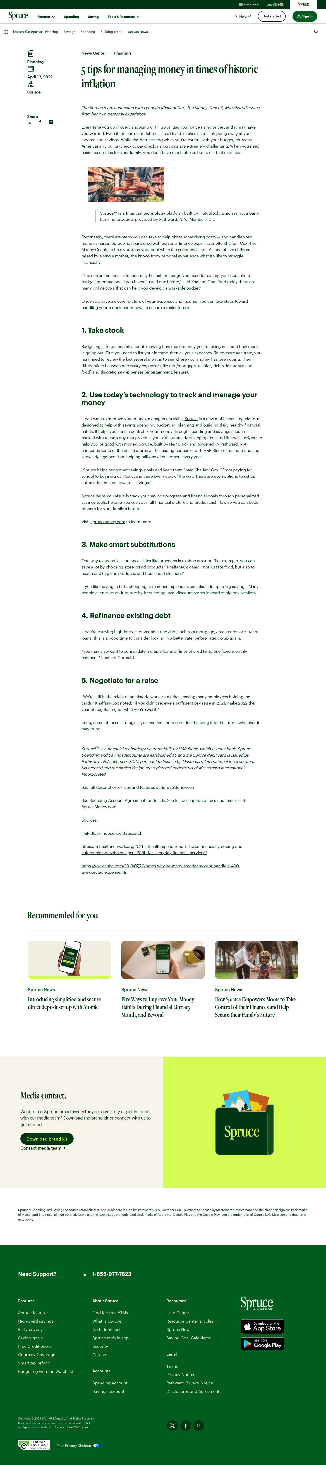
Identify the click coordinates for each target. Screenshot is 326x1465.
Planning (51, 32)
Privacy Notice (180, 1374)
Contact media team (40, 1148)
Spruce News (138, 32)
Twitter (172, 1425)
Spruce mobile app (110, 1337)
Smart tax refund (34, 1362)
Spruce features (33, 1312)
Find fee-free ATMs (110, 1312)
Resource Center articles (189, 1321)
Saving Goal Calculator (188, 1337)
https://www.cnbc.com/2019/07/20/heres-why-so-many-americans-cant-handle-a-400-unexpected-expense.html (161, 869)
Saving (93, 17)
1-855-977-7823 (112, 1274)
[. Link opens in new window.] (37, 1445)
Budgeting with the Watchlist (45, 1371)
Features (43, 17)
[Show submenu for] (53, 17)
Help (240, 16)
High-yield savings (36, 1321)
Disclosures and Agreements (193, 1391)
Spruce (191, 418)
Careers (99, 1354)
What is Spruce (106, 1321)
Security (100, 1346)
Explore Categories (27, 32)
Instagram (198, 1425)
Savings (69, 32)
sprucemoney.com (108, 521)
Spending (71, 17)
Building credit (112, 32)
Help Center (177, 1312)
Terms (172, 1366)
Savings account (108, 1391)
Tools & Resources (121, 17)
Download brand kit (46, 1138)
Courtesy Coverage (36, 1354)
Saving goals (30, 1337)
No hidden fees (106, 1329)
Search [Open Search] (316, 31)
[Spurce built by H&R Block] (262, 1326)
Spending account (109, 1382)
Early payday (30, 1329)
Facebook (185, 1425)
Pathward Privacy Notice (189, 1382)
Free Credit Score (35, 1346)
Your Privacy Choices (74, 1445)
